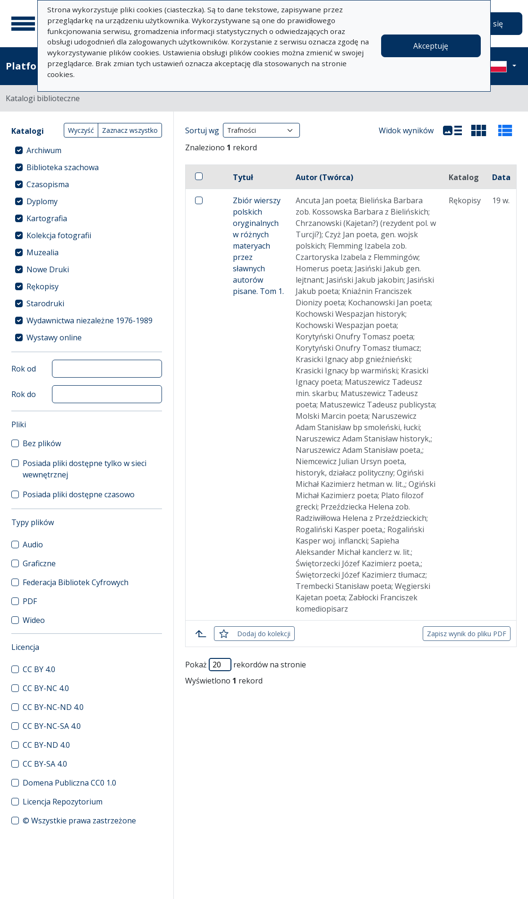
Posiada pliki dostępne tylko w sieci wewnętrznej (84, 469)
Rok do (23, 394)
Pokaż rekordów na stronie (245, 664)
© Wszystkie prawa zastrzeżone (79, 820)
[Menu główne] (23, 23)
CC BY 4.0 (39, 669)
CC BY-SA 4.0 (45, 764)
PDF (30, 601)
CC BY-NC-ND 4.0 (53, 707)
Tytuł (243, 177)
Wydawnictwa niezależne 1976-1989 (89, 320)
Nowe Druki (47, 269)
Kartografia (46, 218)
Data (501, 177)
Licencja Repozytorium (62, 801)
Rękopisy (42, 286)
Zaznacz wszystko (130, 130)
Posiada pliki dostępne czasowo (79, 494)
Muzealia (42, 252)
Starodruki (45, 303)
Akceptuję (430, 46)
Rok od (23, 368)
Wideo (34, 620)
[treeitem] (86, 150)
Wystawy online (54, 337)
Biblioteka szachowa (62, 167)
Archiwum (43, 150)
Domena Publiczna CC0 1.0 (69, 783)
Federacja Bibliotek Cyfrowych (75, 582)
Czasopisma (47, 184)
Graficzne (39, 563)
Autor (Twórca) (324, 177)
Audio (33, 544)
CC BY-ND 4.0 (46, 745)
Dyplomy (42, 201)
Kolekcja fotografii (58, 235)
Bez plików (42, 443)
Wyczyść (81, 130)
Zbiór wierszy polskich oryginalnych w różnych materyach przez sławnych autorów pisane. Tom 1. (258, 245)
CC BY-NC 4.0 (46, 688)
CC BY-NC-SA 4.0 (52, 726)
